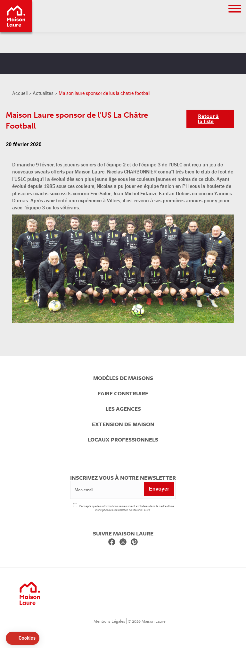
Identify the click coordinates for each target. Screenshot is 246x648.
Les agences (123, 409)
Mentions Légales (109, 621)
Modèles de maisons (123, 378)
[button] (22, 638)
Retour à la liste (208, 118)
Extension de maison (123, 424)
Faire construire (123, 393)
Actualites (43, 93)
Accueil (20, 93)
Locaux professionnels (123, 439)
